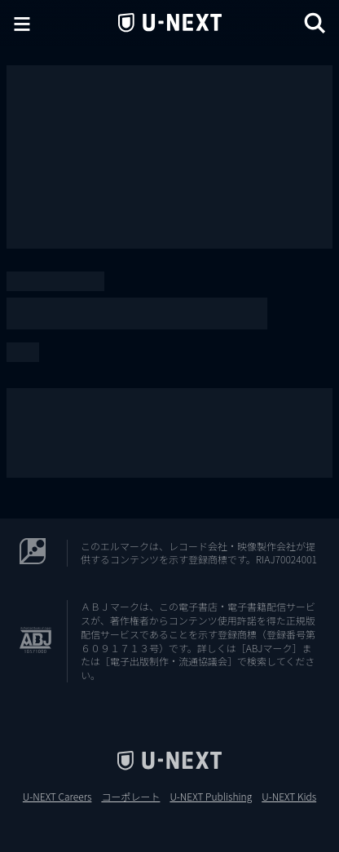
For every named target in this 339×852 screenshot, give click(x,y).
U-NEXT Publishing (211, 796)
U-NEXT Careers (57, 796)
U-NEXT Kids (289, 796)
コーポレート (130, 796)
